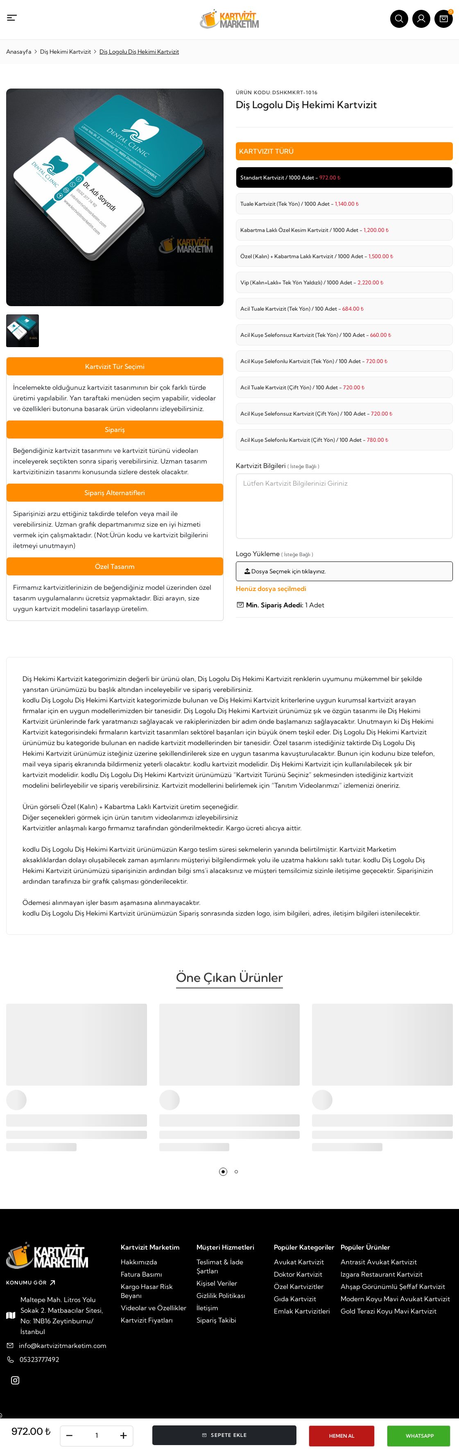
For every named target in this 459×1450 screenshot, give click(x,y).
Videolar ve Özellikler (153, 1308)
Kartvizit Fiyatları (147, 1320)
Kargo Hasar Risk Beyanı (147, 1291)
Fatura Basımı (141, 1274)
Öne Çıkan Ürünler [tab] (229, 981)
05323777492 (39, 1359)
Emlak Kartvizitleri (302, 1311)
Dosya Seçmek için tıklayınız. (285, 571)
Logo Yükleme (274, 554)
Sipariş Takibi (216, 1320)
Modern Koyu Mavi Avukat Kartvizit (395, 1299)
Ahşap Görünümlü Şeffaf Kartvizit (393, 1286)
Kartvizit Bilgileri (277, 465)
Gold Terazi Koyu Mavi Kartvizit (388, 1311)
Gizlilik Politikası (221, 1295)
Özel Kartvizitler (298, 1286)
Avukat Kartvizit (299, 1262)
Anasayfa (19, 51)
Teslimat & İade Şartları (220, 1266)
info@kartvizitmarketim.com (62, 1345)
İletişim (207, 1308)
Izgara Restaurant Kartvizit (382, 1274)
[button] (223, 1172)
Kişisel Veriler (217, 1283)
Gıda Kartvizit (295, 1299)
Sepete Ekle (224, 1435)
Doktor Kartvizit (298, 1274)
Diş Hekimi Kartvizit (65, 51)
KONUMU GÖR (31, 1283)
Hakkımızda (139, 1262)
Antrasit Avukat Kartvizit (379, 1262)
